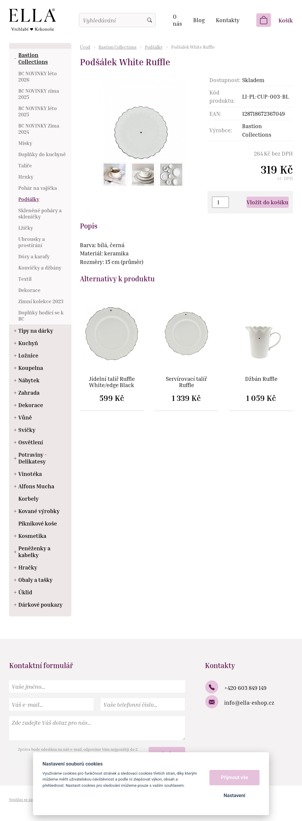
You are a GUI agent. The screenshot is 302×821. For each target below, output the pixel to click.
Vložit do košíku (267, 202)
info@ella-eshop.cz (249, 702)
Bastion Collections (118, 47)
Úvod (85, 47)
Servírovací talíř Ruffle (186, 382)
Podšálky (154, 47)
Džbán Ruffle (261, 379)
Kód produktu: (222, 96)
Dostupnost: (225, 79)
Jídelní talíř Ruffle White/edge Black (112, 382)
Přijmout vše (234, 777)
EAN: (215, 113)
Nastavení (234, 795)
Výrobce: (220, 130)
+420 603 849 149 (245, 687)
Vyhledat (149, 20)
